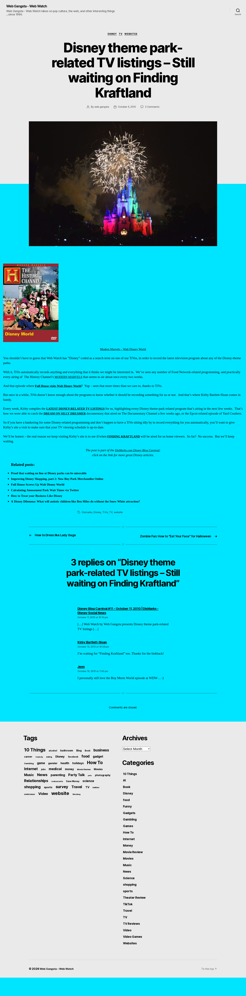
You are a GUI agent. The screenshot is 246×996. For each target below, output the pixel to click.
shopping (130, 900)
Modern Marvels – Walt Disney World (75, 308)
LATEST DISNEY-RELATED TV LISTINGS (78, 409)
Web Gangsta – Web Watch (58, 987)
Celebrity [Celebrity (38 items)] (39, 767)
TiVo (105, 517)
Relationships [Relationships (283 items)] (36, 790)
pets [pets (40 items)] (90, 785)
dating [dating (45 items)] (49, 767)
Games (128, 838)
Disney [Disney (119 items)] (60, 766)
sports (128, 907)
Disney (111, 34)
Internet (129, 852)
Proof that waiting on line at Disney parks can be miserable (52, 479)
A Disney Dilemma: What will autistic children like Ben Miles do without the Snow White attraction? (81, 507)
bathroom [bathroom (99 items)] (66, 760)
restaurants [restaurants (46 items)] (57, 791)
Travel (128, 927)
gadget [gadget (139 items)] (98, 766)
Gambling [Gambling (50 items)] (29, 773)
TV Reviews (132, 941)
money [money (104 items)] (69, 778)
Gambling (130, 832)
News (127, 886)
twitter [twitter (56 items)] (96, 797)
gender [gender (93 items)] (52, 773)
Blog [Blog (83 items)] (79, 760)
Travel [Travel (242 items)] (76, 796)
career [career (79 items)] (28, 766)
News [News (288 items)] (42, 784)
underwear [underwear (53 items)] (29, 804)
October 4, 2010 (126, 107)
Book (127, 797)
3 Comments (153, 107)
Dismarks (87, 517)
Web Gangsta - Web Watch (29, 6)
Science (129, 893)
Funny (127, 818)
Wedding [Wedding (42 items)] (76, 804)
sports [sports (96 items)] (48, 797)
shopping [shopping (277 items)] (32, 796)
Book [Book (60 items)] (87, 760)
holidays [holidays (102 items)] (78, 773)
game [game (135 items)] (41, 773)
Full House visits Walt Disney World (60, 387)
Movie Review (134, 866)
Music (128, 879)
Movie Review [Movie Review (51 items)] (84, 779)
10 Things (131, 784)
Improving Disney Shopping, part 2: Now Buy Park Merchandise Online (61, 485)
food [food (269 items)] (85, 766)
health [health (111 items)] (65, 773)
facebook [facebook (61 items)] (73, 766)
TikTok (128, 920)
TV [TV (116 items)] (87, 797)
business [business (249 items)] (101, 760)
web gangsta (100, 107)
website (118, 517)
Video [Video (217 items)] (43, 803)
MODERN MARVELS (70, 378)
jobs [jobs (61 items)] (43, 779)
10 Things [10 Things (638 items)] (34, 759)
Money (128, 859)
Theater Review (135, 914)
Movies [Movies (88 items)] (98, 778)
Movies (128, 873)
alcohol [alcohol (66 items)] (53, 760)
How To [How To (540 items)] (95, 772)
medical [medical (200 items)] (55, 779)
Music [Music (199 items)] (29, 785)
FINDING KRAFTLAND (125, 442)
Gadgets (130, 825)
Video (128, 948)
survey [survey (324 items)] (62, 796)
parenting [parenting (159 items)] (58, 785)
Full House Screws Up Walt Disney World (40, 490)
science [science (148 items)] (88, 791)
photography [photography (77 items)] (102, 784)
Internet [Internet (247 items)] (31, 778)
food (126, 811)
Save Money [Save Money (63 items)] (72, 791)
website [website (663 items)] (60, 803)
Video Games (133, 955)
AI (124, 791)
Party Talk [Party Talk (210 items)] (76, 785)
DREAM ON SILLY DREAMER (76, 414)
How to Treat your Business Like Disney (39, 501)
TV (121, 34)
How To (129, 845)
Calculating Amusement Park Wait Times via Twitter (48, 496)
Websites (132, 34)
